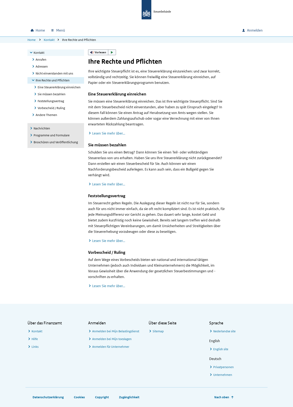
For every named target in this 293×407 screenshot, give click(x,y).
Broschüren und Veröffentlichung (56, 142)
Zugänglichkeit (129, 397)
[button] (102, 52)
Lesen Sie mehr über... (108, 133)
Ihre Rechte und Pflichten (53, 80)
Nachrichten (42, 128)
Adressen (42, 66)
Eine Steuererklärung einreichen (59, 87)
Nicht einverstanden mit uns (54, 73)
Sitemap (158, 331)
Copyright (102, 397)
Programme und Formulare (52, 135)
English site (220, 349)
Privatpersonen (223, 367)
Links (35, 347)
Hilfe (35, 339)
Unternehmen (222, 375)
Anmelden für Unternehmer (110, 347)
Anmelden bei (115, 331)
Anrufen (41, 59)
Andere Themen (46, 115)
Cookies (79, 397)
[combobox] (211, 30)
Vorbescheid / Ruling (51, 108)
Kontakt (49, 40)
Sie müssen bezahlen (52, 94)
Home (31, 40)
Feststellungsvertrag (51, 101)
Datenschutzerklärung (48, 397)
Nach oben (221, 397)
